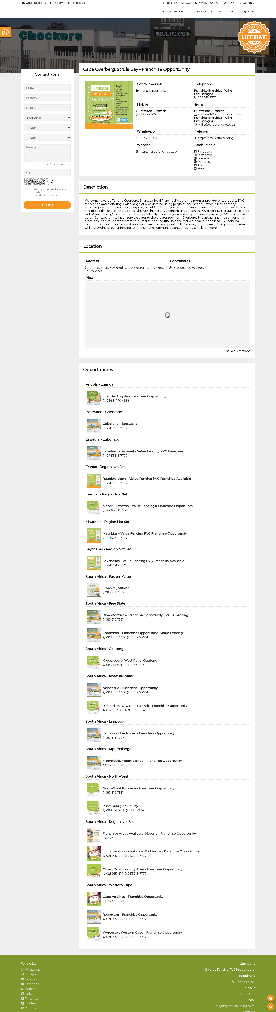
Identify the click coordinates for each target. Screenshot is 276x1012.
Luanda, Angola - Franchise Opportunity (134, 396)
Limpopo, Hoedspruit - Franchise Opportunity (138, 733)
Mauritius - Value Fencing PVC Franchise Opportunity (145, 533)
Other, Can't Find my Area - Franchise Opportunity (142, 869)
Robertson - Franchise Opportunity (130, 914)
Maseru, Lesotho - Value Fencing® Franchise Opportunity (148, 506)
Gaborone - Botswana (120, 424)
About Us (202, 11)
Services (179, 11)
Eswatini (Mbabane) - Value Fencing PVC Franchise (143, 451)
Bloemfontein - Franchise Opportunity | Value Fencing (145, 615)
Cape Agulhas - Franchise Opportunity (133, 897)
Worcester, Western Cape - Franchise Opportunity (142, 932)
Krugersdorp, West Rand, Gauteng (130, 660)
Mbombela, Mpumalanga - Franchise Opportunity (142, 761)
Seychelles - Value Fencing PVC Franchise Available (143, 561)
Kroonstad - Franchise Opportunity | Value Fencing (143, 633)
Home (166, 11)
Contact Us (234, 11)
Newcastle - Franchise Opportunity (130, 688)
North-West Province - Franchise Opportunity (138, 788)
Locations (217, 11)
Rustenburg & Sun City (120, 806)
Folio (190, 11)
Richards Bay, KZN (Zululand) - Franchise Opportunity (145, 706)
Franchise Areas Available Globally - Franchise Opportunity (149, 833)
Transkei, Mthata (116, 588)
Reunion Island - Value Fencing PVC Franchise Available (147, 478)
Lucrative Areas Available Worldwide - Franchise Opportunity (151, 851)
